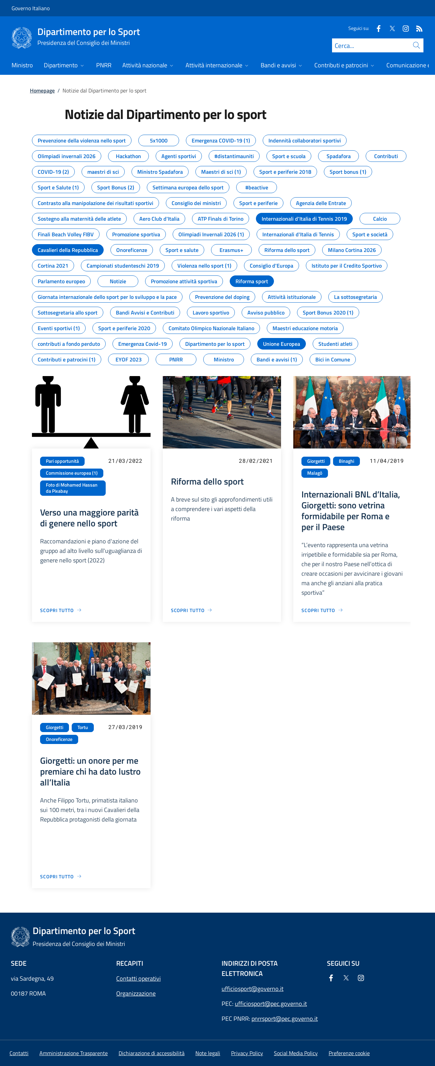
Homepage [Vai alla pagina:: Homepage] (42, 90)
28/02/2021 (256, 460)
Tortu (82, 727)
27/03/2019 (125, 726)
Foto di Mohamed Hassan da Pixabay (72, 488)
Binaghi (346, 461)
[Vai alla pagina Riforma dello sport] (192, 610)
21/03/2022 (125, 460)
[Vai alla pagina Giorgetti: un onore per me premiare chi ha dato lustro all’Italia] (61, 876)
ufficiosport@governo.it (252, 988)
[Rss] (416, 28)
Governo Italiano (31, 8)
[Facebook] (376, 28)
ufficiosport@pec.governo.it (271, 1003)
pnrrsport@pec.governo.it (284, 1018)
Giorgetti (316, 461)
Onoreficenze (59, 739)
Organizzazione (136, 993)
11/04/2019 (387, 460)
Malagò (314, 473)
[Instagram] (403, 28)
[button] (349, 1053)
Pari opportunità (62, 461)
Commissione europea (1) (72, 473)
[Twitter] (389, 28)
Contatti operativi (138, 978)
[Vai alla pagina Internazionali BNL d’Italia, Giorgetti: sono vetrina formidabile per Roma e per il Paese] (322, 610)
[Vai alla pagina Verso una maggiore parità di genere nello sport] (61, 610)
